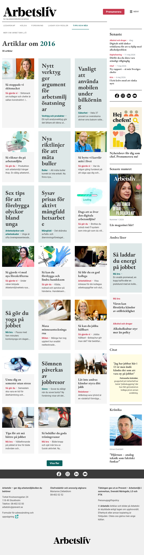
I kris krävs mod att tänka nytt (123, 82)
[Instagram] (123, 96)
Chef (112, 66)
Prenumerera (113, 11)
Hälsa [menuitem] (23, 25)
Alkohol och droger (118, 40)
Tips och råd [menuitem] (80, 25)
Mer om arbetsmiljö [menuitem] (15, 33)
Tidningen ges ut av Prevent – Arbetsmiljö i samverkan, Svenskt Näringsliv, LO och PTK (120, 491)
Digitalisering (116, 55)
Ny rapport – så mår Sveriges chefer (125, 71)
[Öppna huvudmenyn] (134, 11)
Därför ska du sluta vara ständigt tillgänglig (122, 59)
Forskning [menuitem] (37, 25)
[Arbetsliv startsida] (72, 540)
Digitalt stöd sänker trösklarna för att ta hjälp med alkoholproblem (126, 46)
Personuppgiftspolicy (108, 500)
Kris (112, 77)
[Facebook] (117, 96)
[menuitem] (55, 12)
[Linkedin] (129, 96)
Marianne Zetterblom (60, 491)
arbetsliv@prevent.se (12, 507)
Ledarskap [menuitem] (9, 25)
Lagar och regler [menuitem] (58, 25)
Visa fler (54, 463)
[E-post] (135, 96)
